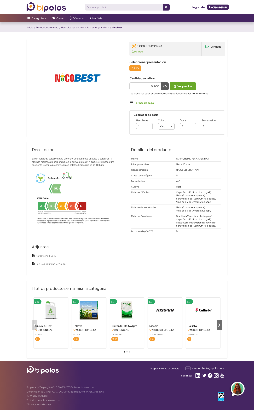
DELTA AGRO (117, 334)
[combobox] (166, 126)
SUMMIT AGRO (156, 334)
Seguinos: (186, 375)
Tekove (77, 326)
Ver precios (183, 86)
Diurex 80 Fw (43, 326)
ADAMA (38, 334)
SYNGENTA (192, 334)
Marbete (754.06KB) (44, 255)
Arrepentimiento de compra (164, 368)
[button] (37, 18)
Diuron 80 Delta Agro (124, 326)
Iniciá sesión (218, 7)
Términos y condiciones (39, 404)
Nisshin (153, 326)
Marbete (138, 51)
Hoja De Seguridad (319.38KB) (49, 263)
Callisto (192, 326)
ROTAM (76, 334)
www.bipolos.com (84, 387)
